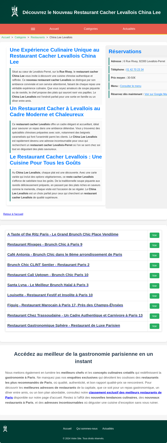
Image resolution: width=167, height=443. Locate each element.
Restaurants (38, 37)
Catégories (91, 28)
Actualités (129, 28)
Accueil (54, 28)
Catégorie (20, 37)
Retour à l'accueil (13, 214)
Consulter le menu (130, 86)
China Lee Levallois (61, 37)
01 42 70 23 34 (135, 69)
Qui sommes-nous (87, 428)
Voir (154, 235)
